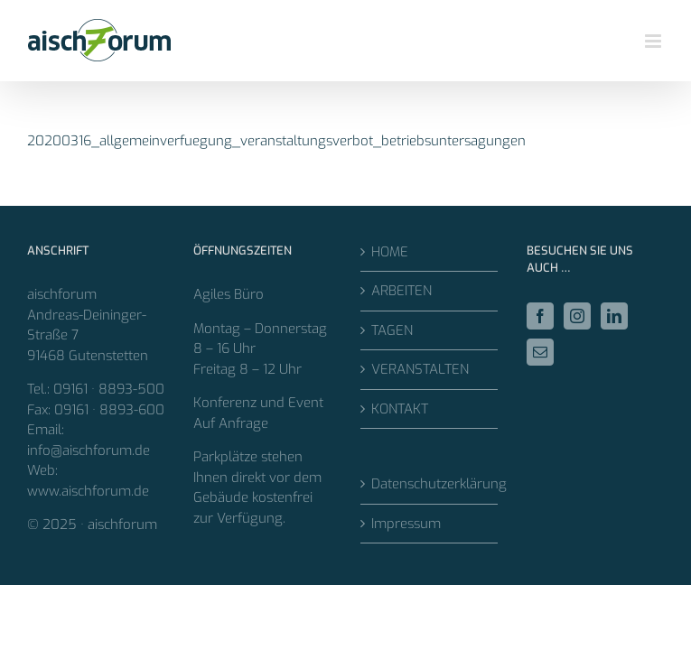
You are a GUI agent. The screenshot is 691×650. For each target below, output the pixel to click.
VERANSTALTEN (420, 369)
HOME (389, 252)
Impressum (406, 524)
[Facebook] (540, 316)
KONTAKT (399, 409)
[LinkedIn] (614, 316)
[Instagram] (577, 316)
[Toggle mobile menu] (654, 41)
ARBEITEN (401, 291)
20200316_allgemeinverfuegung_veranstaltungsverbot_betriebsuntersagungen (276, 141)
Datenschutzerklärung (430, 484)
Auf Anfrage (230, 423)
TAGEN (392, 330)
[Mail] (540, 352)
